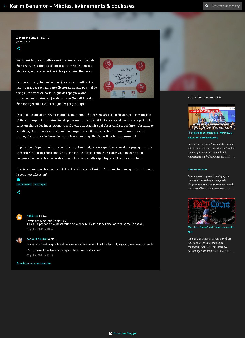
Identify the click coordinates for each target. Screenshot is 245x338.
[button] (18, 48)
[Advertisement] (85, 299)
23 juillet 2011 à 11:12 (40, 255)
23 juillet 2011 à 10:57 (40, 229)
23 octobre (24, 184)
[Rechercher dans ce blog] (224, 6)
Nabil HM (32, 215)
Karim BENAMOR (37, 238)
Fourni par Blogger (122, 333)
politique (40, 184)
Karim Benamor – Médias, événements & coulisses (72, 6)
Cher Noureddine (197, 169)
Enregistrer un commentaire (33, 263)
